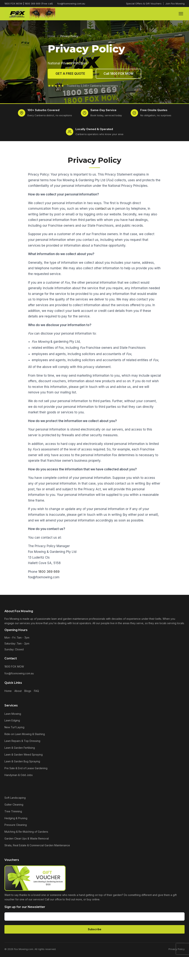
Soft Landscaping (15, 797)
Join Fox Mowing (175, 3)
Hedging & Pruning (15, 818)
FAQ (36, 690)
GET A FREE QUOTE (70, 74)
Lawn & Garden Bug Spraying (22, 761)
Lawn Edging (12, 720)
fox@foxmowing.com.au (71, 3)
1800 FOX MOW (14, 666)
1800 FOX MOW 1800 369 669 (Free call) (28, 3)
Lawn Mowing (12, 713)
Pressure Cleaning (15, 824)
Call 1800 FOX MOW (118, 74)
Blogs (27, 690)
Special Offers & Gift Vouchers (143, 3)
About (18, 690)
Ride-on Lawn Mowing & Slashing (24, 734)
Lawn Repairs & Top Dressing (22, 740)
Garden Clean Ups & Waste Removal (26, 838)
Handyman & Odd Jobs (18, 775)
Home (51, 36)
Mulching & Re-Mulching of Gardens (26, 831)
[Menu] (181, 14)
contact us (103, 210)
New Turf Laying (14, 727)
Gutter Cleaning (13, 804)
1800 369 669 (49, 573)
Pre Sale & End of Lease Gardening (25, 768)
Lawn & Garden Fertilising (19, 747)
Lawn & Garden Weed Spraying (23, 754)
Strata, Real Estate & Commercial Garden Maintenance (37, 845)
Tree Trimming (13, 811)
